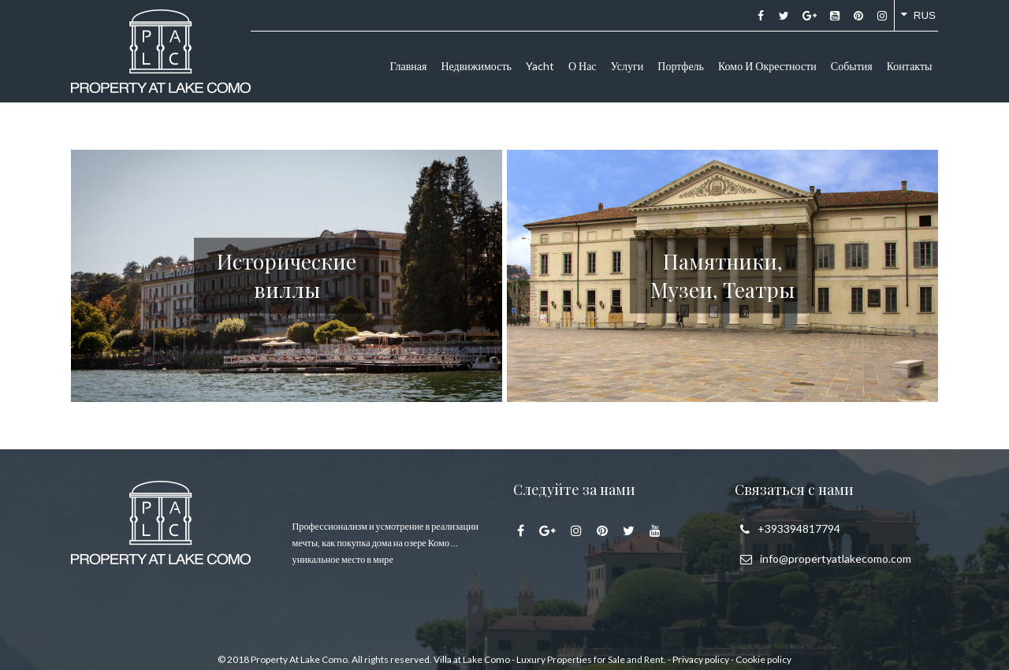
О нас (582, 66)
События (852, 66)
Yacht (540, 66)
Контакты (910, 66)
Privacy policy (700, 659)
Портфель (680, 66)
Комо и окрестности (767, 66)
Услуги (627, 66)
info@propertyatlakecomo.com (835, 558)
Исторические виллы (286, 275)
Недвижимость (476, 66)
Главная (407, 66)
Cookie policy (763, 659)
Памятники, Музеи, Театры (722, 275)
